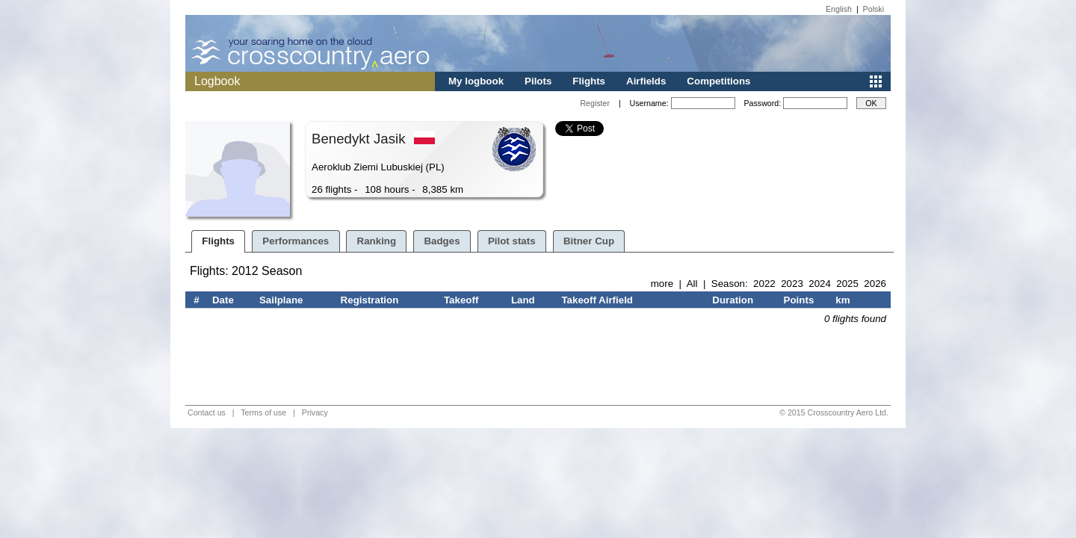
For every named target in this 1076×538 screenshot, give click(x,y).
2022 (764, 283)
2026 (875, 283)
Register (595, 103)
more (662, 283)
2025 (847, 283)
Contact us (207, 412)
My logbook (476, 81)
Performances (295, 241)
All (692, 283)
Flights (588, 81)
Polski (873, 8)
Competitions (718, 81)
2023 (792, 283)
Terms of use (263, 412)
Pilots (538, 81)
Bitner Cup (588, 241)
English (839, 8)
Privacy (315, 412)
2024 (819, 283)
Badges (442, 241)
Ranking (377, 241)
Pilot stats (512, 241)
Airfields (646, 81)
